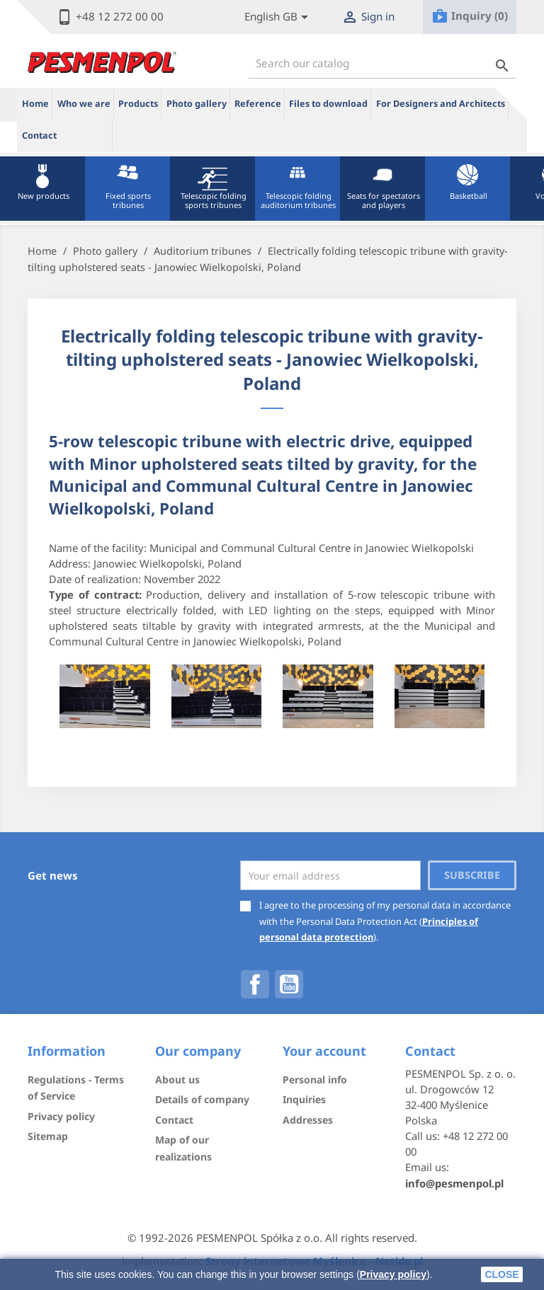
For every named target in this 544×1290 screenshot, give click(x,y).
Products (138, 104)
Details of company (202, 1099)
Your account (324, 1050)
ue (87, 135)
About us (177, 1079)
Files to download (328, 104)
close (501, 1274)
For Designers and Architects (440, 104)
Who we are (83, 104)
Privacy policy (393, 1274)
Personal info (315, 1079)
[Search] (382, 63)
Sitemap (48, 1136)
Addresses (308, 1120)
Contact (39, 135)
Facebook (255, 984)
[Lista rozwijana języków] (278, 17)
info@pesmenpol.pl (454, 1183)
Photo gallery (196, 104)
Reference (257, 104)
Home (35, 104)
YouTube (289, 984)
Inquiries (304, 1099)
